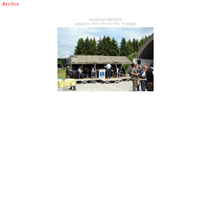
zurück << (82, 24)
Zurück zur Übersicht (105, 19)
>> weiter (129, 24)
